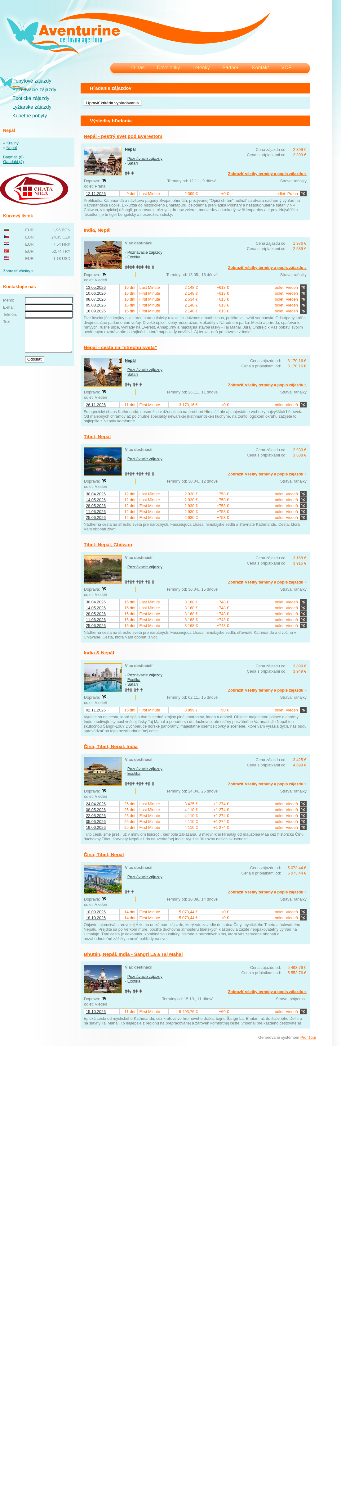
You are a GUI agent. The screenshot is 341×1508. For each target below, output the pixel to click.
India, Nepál (97, 230)
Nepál (12, 147)
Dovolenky (168, 67)
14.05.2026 (96, 499)
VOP (286, 67)
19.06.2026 (96, 827)
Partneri (231, 67)
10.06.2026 (96, 293)
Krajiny (13, 143)
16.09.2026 (96, 311)
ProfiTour (308, 1037)
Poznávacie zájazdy (34, 89)
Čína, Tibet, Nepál (104, 854)
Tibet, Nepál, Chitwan (108, 544)
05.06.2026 (96, 821)
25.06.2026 (96, 517)
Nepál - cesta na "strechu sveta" (120, 347)
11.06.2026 (96, 511)
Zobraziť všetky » (18, 271)
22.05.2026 (96, 815)
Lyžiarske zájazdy (31, 107)
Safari (132, 163)
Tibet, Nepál (97, 436)
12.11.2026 (96, 193)
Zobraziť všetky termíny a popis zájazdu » (267, 173)
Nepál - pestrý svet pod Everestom (123, 136)
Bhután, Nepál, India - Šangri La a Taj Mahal (133, 954)
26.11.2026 (96, 404)
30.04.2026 (96, 494)
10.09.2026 (96, 912)
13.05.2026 (96, 287)
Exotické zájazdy (30, 98)
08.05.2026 (96, 809)
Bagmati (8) (13, 157)
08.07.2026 (96, 299)
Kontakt (260, 67)
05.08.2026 (96, 305)
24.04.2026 (96, 804)
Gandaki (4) (13, 161)
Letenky (201, 67)
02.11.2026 (96, 710)
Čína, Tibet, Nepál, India (111, 746)
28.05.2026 (96, 505)
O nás (137, 67)
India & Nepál (99, 652)
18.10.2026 (96, 917)
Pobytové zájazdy (31, 81)
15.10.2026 (96, 1011)
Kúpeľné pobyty (29, 115)
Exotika (133, 257)
